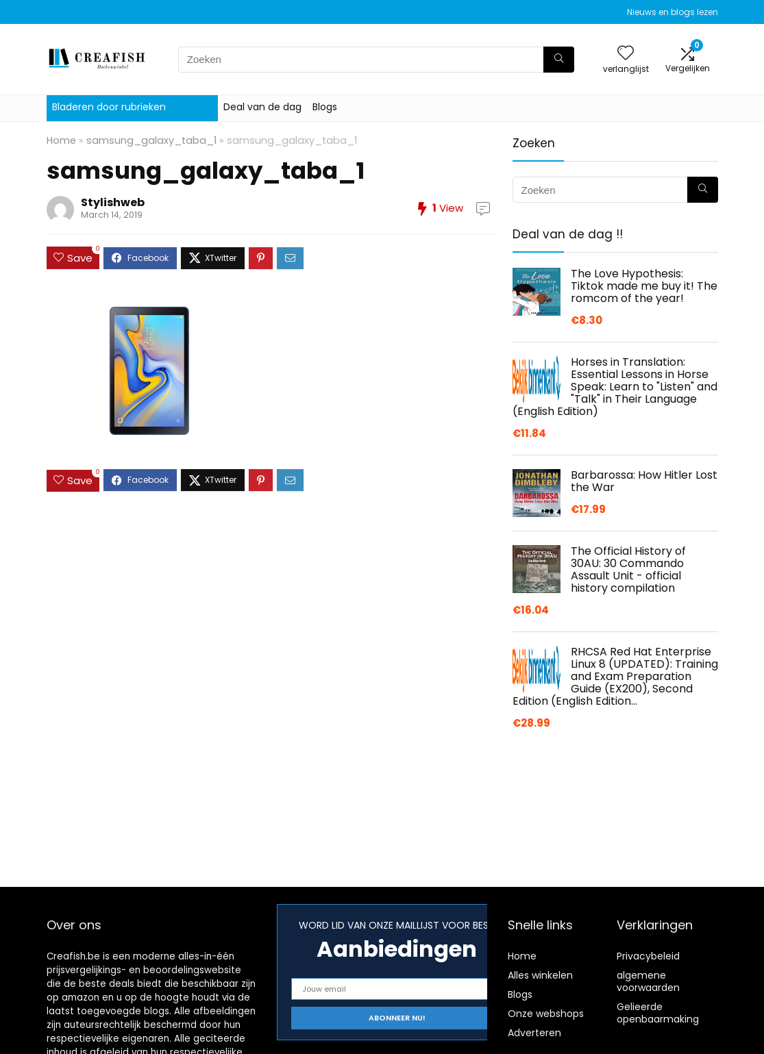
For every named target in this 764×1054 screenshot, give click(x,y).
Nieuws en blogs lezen (672, 12)
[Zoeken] (558, 60)
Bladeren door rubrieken (109, 107)
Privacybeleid (648, 956)
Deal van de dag (262, 107)
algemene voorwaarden (648, 981)
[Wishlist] (625, 53)
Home (61, 140)
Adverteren (534, 1033)
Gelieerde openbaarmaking (658, 1013)
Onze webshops (546, 1013)
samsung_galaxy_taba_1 (151, 140)
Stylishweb (113, 202)
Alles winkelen (540, 975)
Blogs (324, 107)
